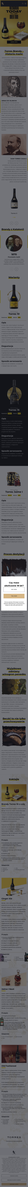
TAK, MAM (14, 596)
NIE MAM (14, 589)
